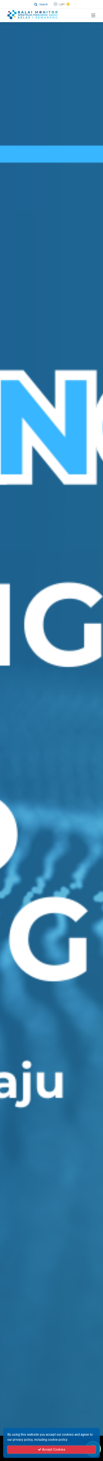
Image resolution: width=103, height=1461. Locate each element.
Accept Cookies (51, 1450)
